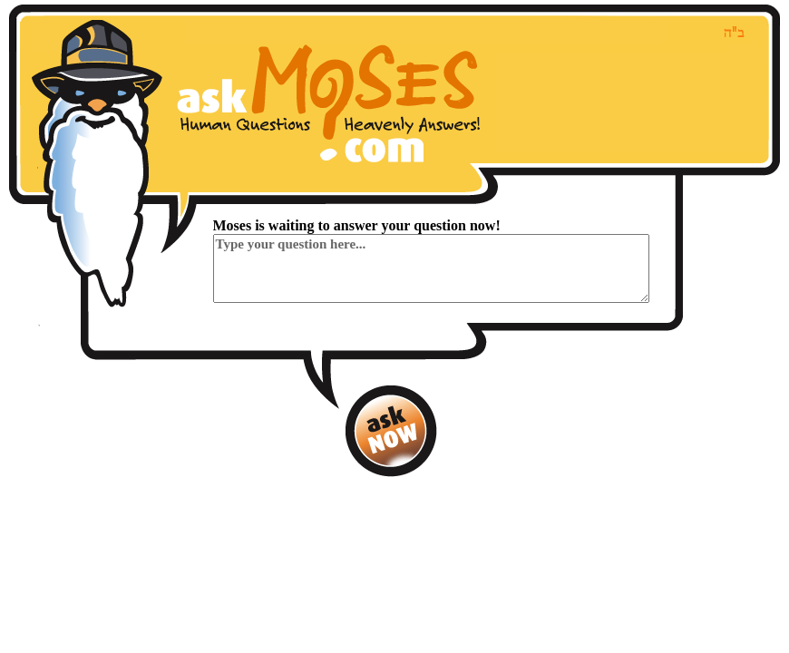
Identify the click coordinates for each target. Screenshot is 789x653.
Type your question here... (431, 268)
